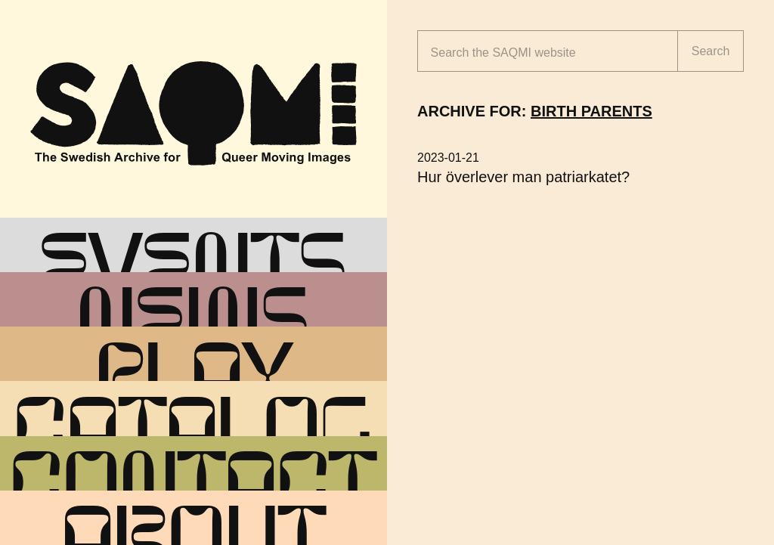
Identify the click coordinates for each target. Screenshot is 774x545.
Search (711, 51)
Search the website (503, 52)
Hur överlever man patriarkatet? (523, 177)
